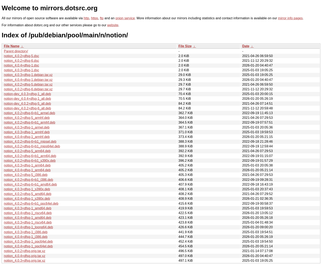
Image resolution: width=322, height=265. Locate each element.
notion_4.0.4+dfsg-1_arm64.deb (27, 170)
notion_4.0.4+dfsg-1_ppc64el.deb (28, 246)
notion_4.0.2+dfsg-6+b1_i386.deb (28, 179)
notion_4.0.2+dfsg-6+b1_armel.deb (29, 113)
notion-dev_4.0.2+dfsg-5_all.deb (27, 103)
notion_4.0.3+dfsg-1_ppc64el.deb (28, 241)
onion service (125, 18)
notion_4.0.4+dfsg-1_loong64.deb (28, 227)
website (112, 25)
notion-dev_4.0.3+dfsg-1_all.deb (27, 94)
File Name (12, 46)
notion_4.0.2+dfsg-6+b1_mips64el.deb (32, 146)
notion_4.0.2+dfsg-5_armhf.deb (27, 117)
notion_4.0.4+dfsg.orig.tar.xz (24, 256)
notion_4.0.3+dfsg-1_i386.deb (25, 232)
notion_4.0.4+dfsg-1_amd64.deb (27, 217)
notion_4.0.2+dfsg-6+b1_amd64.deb (30, 184)
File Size (185, 46)
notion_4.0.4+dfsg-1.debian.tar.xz (28, 79)
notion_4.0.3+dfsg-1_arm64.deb (27, 165)
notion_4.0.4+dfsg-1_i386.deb (25, 237)
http (86, 18)
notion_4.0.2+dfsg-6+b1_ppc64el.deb (31, 203)
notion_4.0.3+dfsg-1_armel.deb (26, 127)
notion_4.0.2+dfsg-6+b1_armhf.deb (29, 122)
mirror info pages (290, 18)
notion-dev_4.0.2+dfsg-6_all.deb (27, 108)
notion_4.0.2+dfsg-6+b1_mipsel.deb (30, 141)
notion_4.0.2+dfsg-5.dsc (21, 56)
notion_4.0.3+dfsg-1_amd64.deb (27, 208)
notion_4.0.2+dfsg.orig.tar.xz (24, 251)
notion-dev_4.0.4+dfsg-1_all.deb (27, 98)
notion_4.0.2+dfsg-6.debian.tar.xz (28, 89)
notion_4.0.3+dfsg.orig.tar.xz (24, 260)
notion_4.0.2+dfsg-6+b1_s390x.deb (30, 160)
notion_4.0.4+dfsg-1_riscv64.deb (28, 213)
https (94, 18)
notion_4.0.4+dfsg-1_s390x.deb (27, 198)
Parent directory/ (16, 51)
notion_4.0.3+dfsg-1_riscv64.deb (28, 222)
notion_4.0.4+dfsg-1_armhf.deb (27, 137)
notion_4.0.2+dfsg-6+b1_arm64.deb (30, 156)
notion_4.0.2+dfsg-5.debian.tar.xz (28, 84)
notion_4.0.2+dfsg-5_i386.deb (25, 175)
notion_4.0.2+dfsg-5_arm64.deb (27, 151)
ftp (102, 18)
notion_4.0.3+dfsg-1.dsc (21, 70)
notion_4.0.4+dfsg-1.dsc (21, 65)
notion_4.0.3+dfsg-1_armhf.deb (27, 132)
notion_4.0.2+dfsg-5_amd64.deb (27, 194)
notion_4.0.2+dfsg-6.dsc (21, 60)
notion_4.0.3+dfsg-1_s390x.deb (27, 189)
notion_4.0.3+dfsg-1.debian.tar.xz (28, 75)
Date (245, 46)
